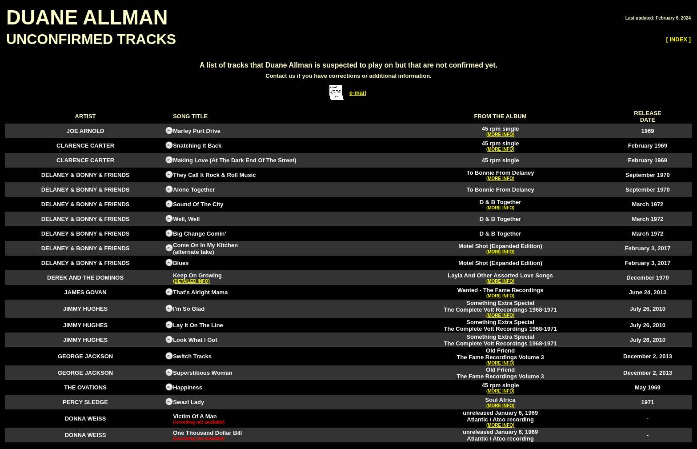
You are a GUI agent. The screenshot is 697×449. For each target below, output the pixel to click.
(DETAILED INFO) (191, 281)
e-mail (357, 92)
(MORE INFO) (500, 134)
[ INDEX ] (678, 39)
